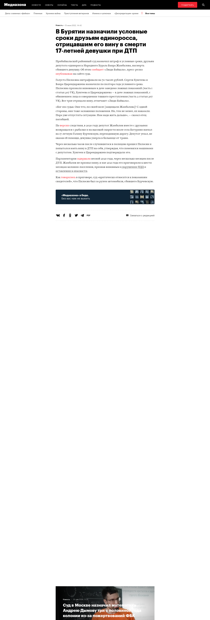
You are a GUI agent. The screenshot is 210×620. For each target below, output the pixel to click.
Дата (84, 4)
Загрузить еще (105, 496)
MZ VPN (118, 587)
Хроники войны (53, 13)
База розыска (121, 598)
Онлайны (62, 4)
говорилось (68, 177)
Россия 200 (120, 593)
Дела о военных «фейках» (17, 13)
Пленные (38, 13)
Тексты (74, 4)
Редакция (61, 598)
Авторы (60, 593)
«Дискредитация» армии (126, 13)
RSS (82, 587)
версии (64, 125)
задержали (84, 159)
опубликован (64, 74)
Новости (36, 4)
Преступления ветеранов (76, 13)
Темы (59, 587)
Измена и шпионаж (101, 13)
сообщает (98, 70)
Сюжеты (49, 4)
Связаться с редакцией (140, 215)
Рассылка (83, 593)
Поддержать (187, 4)
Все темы (150, 13)
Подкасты (96, 4)
